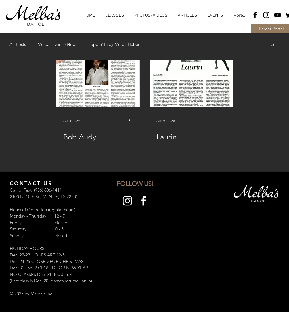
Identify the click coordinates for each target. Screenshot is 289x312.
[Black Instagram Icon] (266, 15)
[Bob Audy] (98, 83)
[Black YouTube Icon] (277, 15)
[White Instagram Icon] (127, 200)
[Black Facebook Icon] (255, 15)
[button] (272, 45)
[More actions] (132, 120)
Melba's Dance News (57, 44)
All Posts (17, 44)
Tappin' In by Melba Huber (114, 44)
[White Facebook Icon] (143, 200)
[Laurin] (191, 83)
